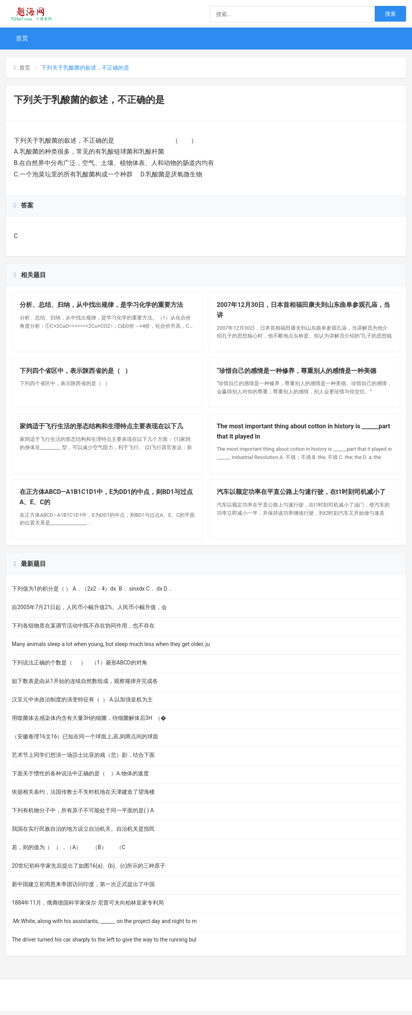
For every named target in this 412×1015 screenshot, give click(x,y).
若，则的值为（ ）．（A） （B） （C (68, 851)
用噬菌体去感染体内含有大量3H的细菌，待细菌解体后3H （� (89, 722)
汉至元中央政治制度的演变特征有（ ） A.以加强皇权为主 (82, 704)
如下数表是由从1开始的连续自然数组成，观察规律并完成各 (85, 685)
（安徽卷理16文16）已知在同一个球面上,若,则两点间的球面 (85, 741)
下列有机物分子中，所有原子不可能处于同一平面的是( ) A (83, 814)
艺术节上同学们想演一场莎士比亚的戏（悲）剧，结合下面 (83, 759)
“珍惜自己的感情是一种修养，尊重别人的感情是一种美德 (297, 372)
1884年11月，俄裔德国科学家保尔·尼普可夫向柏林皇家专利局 (88, 907)
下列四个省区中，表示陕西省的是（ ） (76, 372)
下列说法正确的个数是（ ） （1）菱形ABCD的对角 (79, 667)
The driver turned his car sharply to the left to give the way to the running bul (104, 944)
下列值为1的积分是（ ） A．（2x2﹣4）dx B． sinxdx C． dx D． (92, 593)
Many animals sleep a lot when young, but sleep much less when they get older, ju (111, 648)
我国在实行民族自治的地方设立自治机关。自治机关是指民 (83, 833)
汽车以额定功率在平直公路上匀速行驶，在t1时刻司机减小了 (301, 495)
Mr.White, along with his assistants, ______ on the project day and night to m (104, 925)
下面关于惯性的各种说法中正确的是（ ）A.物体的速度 (80, 778)
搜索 (390, 14)
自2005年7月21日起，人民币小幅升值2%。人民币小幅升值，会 (89, 611)
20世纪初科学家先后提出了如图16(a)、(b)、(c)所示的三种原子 (88, 870)
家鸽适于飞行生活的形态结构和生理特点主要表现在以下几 (101, 429)
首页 (22, 38)
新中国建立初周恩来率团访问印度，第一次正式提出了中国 (83, 888)
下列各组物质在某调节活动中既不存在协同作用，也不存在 (83, 630)
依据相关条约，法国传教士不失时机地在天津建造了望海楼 (83, 796)
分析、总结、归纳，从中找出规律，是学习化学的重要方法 (101, 305)
